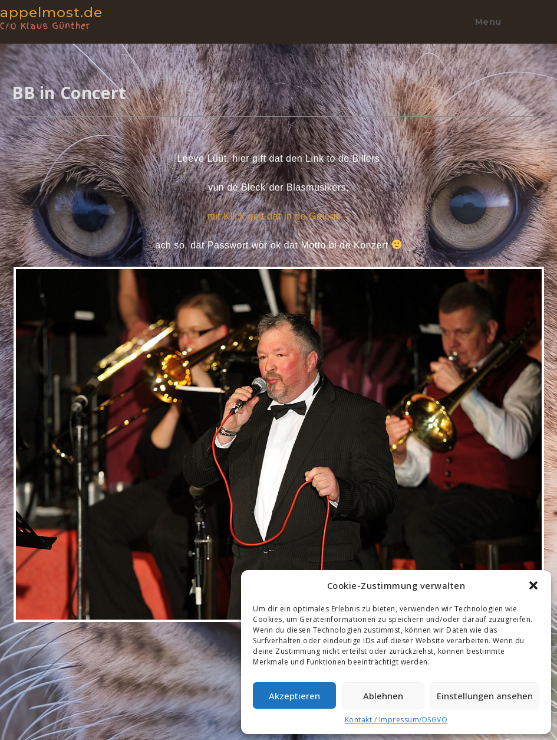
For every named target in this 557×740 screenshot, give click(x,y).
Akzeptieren (294, 696)
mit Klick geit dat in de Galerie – (278, 216)
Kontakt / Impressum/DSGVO (396, 720)
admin (26, 132)
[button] (533, 585)
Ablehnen (383, 696)
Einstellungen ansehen (485, 696)
